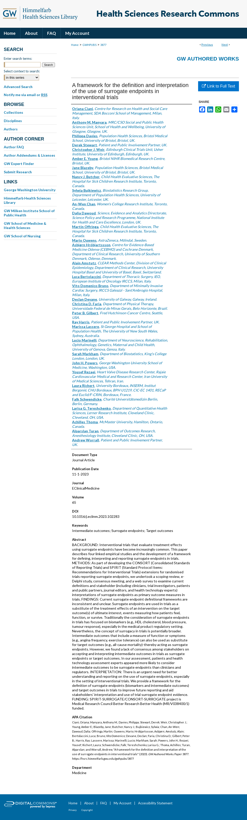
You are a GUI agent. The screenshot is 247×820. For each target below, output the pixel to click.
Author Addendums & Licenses (29, 155)
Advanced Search (18, 86)
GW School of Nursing (22, 236)
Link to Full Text (218, 86)
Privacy (73, 809)
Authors (11, 129)
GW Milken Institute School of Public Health (29, 213)
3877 (103, 44)
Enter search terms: (18, 58)
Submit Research (18, 172)
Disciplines (13, 121)
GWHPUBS (89, 44)
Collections (13, 112)
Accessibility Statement (155, 803)
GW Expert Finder (19, 163)
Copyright (87, 809)
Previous (207, 44)
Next (225, 44)
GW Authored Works (208, 59)
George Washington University (29, 190)
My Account (122, 803)
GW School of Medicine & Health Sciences (25, 225)
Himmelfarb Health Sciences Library (27, 200)
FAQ (103, 803)
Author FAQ (14, 147)
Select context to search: (22, 71)
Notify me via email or (25, 95)
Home (75, 44)
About (89, 803)
